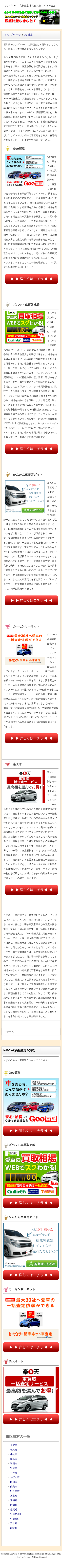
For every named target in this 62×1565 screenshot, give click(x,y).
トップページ (12, 34)
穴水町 (13, 1523)
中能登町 (15, 1518)
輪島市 (13, 1459)
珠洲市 (13, 1463)
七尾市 (13, 1449)
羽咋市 (13, 1472)
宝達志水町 (16, 1514)
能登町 (13, 1528)
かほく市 (15, 1477)
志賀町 (13, 1509)
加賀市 (13, 1468)
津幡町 (13, 1500)
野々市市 (15, 1491)
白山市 (13, 1482)
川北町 (13, 1495)
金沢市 (13, 1445)
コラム (9, 1032)
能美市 (13, 1486)
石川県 (28, 34)
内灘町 (13, 1505)
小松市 (13, 1454)
